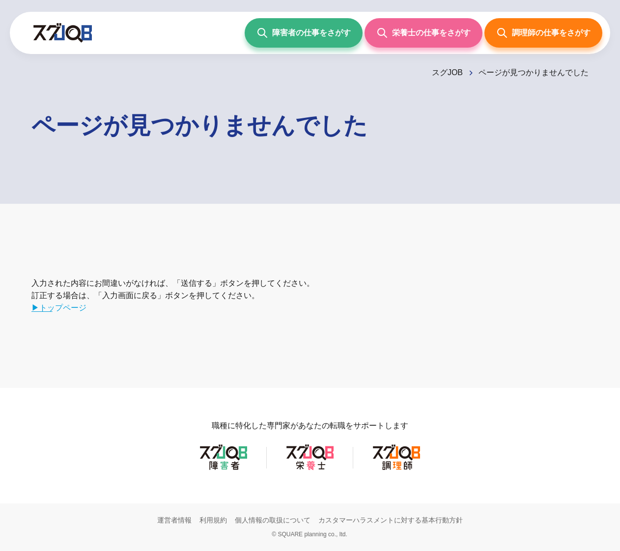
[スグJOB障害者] (223, 469)
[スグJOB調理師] (396, 469)
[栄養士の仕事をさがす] (423, 33)
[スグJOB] (453, 72)
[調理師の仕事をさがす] (543, 33)
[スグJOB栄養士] (310, 469)
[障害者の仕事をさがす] (304, 33)
